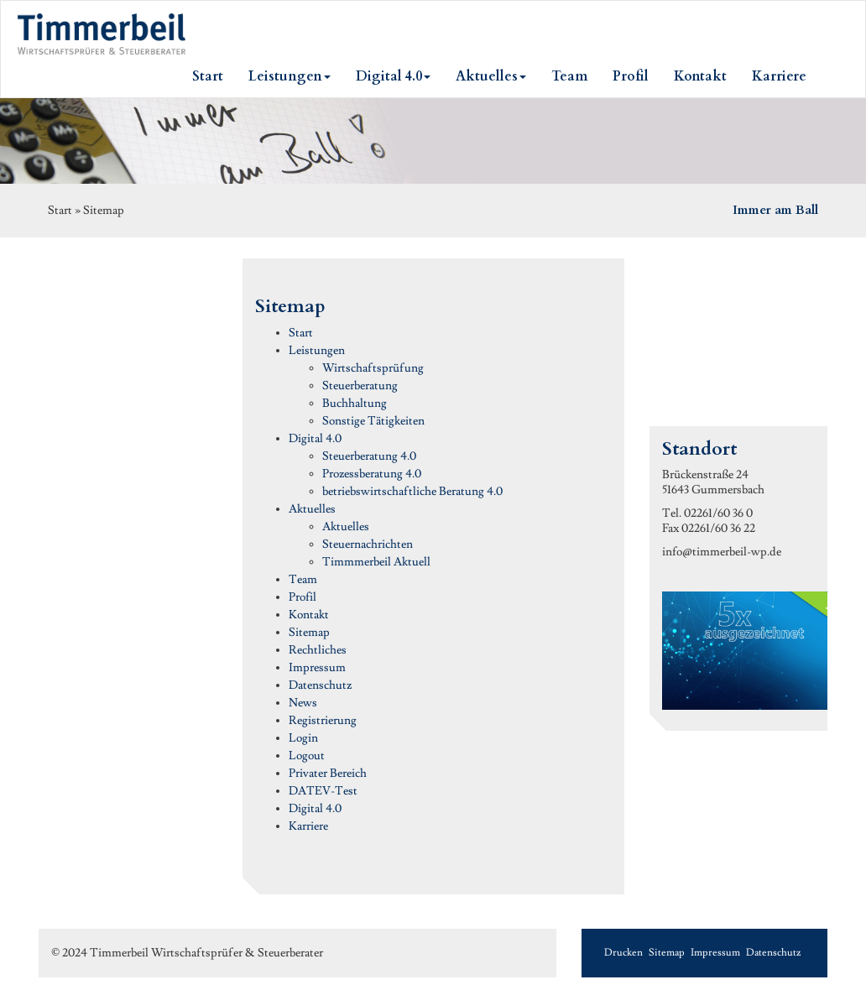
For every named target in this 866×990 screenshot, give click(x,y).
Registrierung (323, 720)
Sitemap (309, 632)
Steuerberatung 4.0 (369, 456)
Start (301, 333)
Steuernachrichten (367, 544)
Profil (302, 597)
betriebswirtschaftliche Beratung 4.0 (412, 491)
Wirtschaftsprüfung (373, 368)
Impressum (317, 667)
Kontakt (309, 615)
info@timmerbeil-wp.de (721, 552)
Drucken (623, 952)
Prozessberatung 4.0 (371, 474)
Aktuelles (312, 509)
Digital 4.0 (315, 438)
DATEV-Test (323, 791)
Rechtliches (318, 650)
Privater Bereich (328, 773)
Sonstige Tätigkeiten (373, 421)
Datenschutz (320, 685)
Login (303, 738)
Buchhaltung (354, 403)
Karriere (308, 826)
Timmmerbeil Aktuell (376, 562)
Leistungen (317, 350)
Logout (307, 755)
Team (303, 579)
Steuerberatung (360, 385)
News (303, 703)
